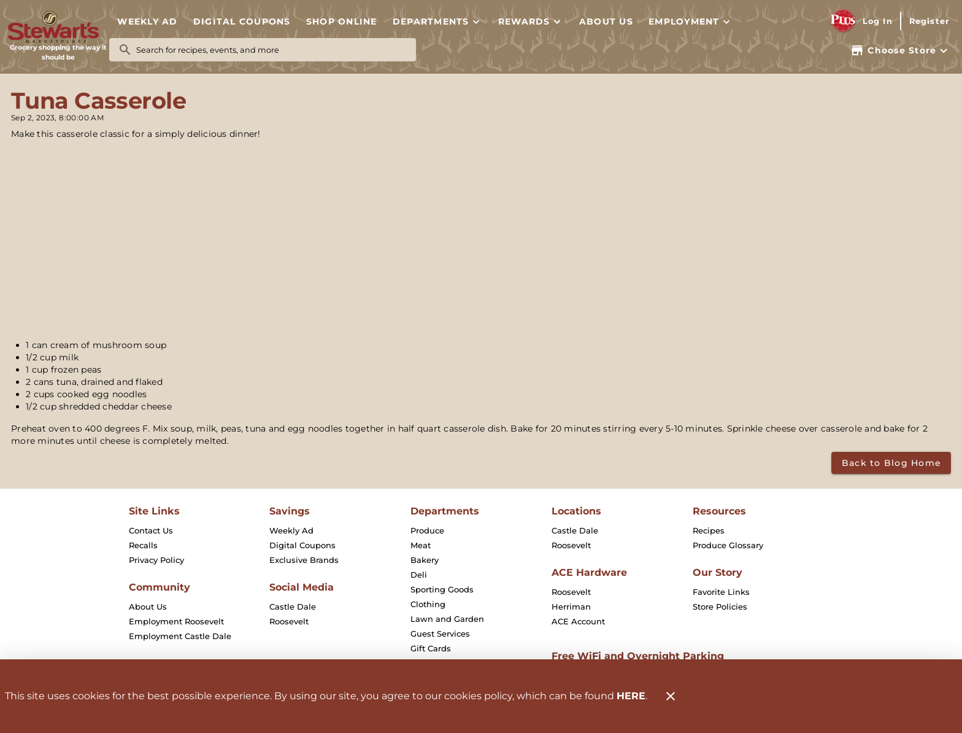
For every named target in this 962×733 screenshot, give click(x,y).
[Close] (671, 696)
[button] (437, 21)
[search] (271, 50)
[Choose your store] (900, 50)
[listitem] (151, 530)
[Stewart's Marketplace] (58, 27)
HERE (631, 696)
